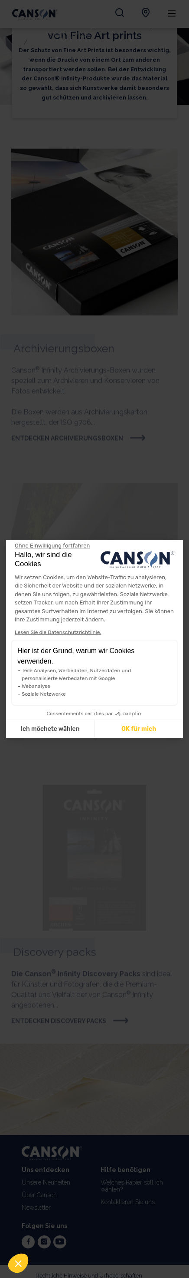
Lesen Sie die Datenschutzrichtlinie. (58, 632)
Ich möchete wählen (50, 729)
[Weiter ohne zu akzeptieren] (52, 545)
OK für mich (138, 729)
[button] (18, 1263)
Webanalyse (36, 686)
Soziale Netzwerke (44, 694)
